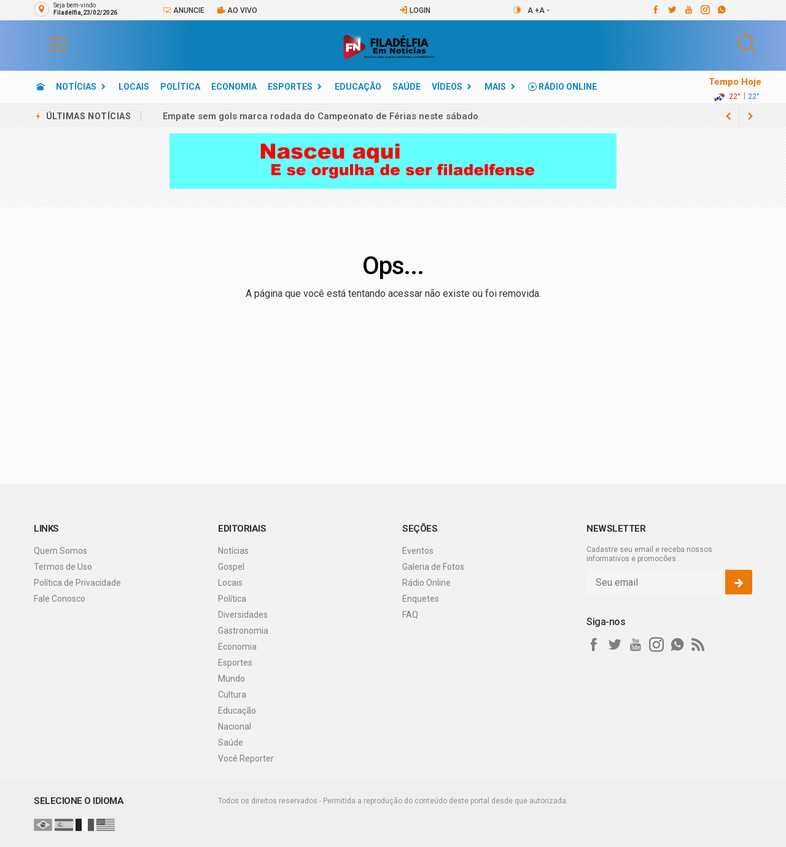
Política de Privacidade (77, 583)
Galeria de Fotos (433, 567)
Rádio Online (562, 87)
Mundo (231, 679)
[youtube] (688, 10)
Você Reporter (246, 758)
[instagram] (705, 10)
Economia (234, 87)
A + (533, 10)
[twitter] (671, 10)
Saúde (406, 87)
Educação (358, 87)
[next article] (728, 116)
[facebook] (655, 10)
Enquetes (420, 599)
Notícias (76, 87)
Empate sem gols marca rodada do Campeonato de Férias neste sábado (320, 116)
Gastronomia (243, 631)
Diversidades (243, 615)
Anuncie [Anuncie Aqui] (183, 10)
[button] (46, 43)
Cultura (232, 694)
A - (544, 10)
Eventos (418, 551)
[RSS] (698, 645)
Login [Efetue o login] (414, 10)
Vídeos (447, 87)
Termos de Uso (63, 567)
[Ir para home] (40, 87)
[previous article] (750, 116)
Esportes (290, 87)
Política (180, 87)
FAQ (410, 615)
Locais (134, 87)
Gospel (231, 567)
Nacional (234, 726)
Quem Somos (60, 551)
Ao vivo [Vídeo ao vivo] (237, 10)
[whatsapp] (721, 10)
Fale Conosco (59, 599)
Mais (495, 87)
